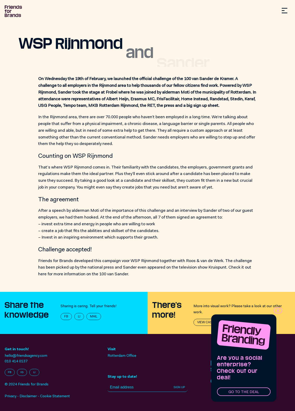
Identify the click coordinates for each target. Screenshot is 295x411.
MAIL (93, 316)
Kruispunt (217, 268)
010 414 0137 (16, 361)
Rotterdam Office (122, 356)
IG (22, 372)
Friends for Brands (55, 261)
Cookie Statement (55, 396)
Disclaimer (28, 396)
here (42, 274)
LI (79, 316)
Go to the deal (243, 392)
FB (66, 316)
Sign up (179, 387)
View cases (206, 322)
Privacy (10, 396)
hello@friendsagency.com (26, 356)
